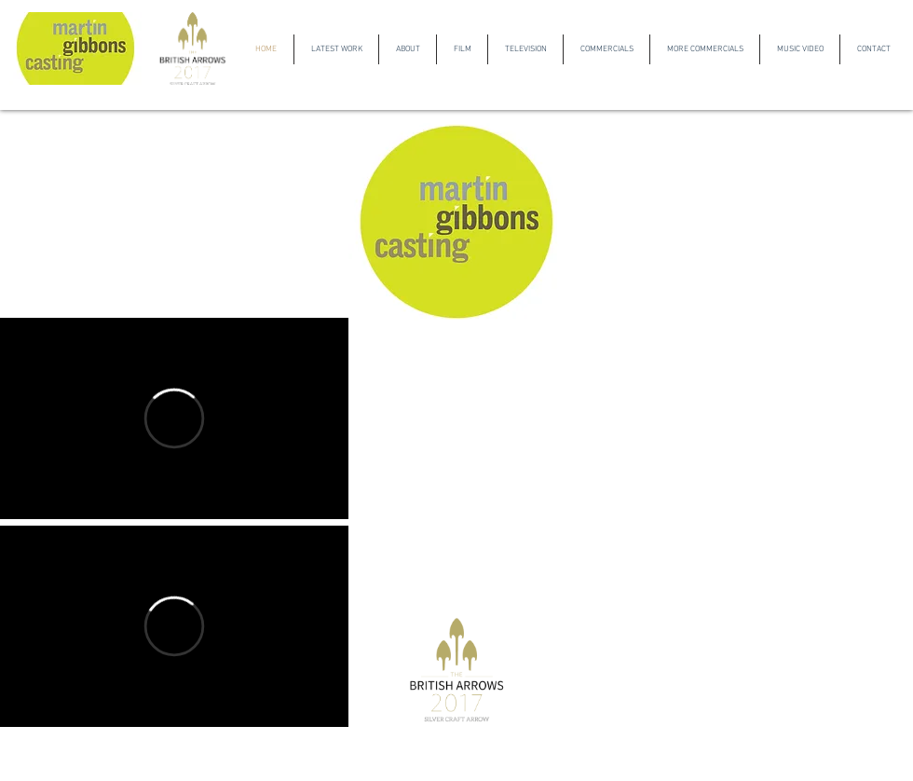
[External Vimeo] (174, 418)
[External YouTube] (174, 210)
